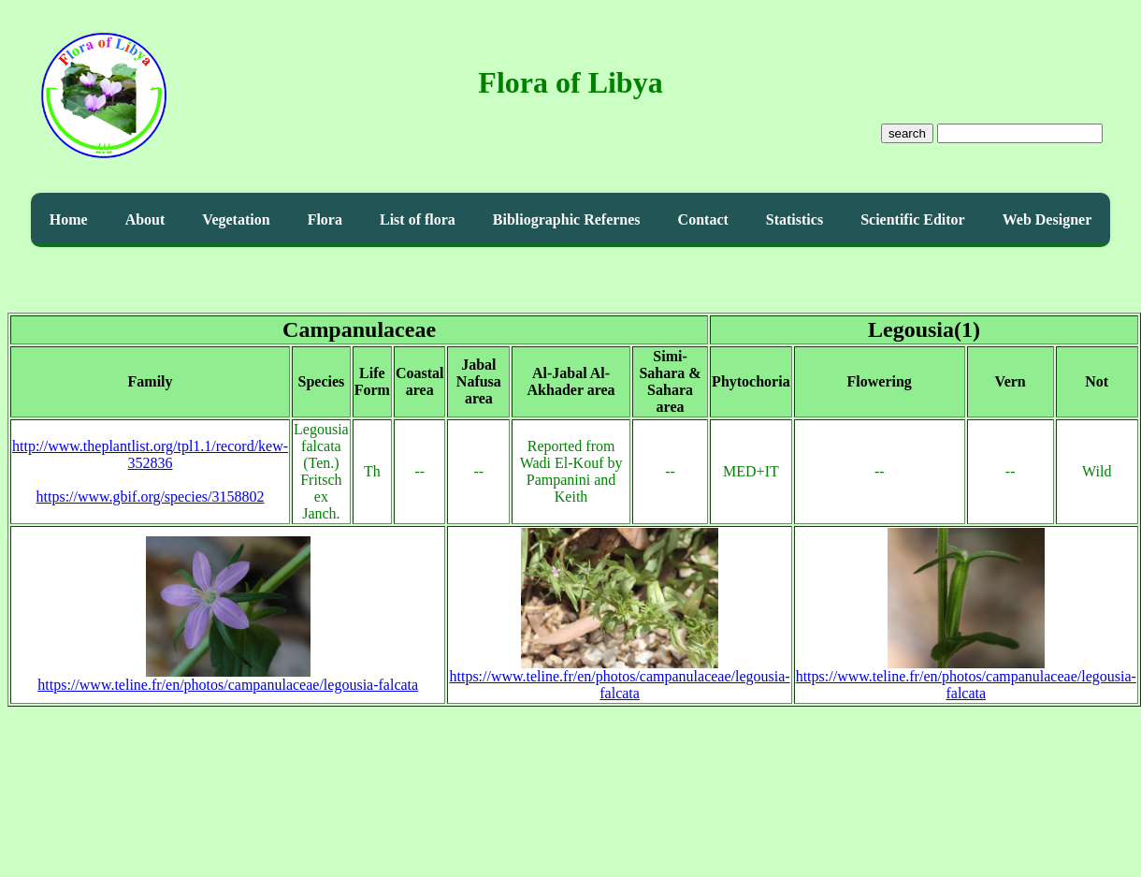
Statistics (794, 219)
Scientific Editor (912, 219)
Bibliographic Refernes (567, 219)
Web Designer (1047, 219)
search (907, 133)
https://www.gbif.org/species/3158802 (150, 496)
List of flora (417, 219)
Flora (325, 219)
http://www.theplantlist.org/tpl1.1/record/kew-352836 (150, 454)
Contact (703, 219)
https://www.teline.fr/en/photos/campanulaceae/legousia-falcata (227, 678)
